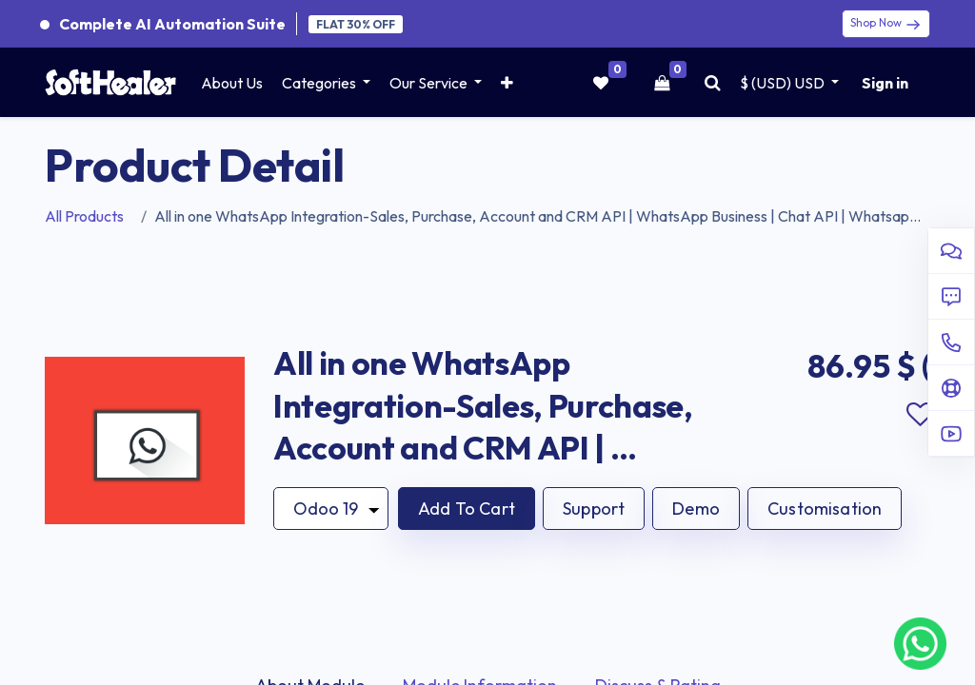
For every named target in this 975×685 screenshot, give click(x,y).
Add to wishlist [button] (920, 415)
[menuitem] (232, 83)
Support (594, 508)
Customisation (824, 508)
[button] (507, 83)
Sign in (885, 82)
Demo (696, 508)
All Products (84, 215)
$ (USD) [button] (783, 82)
